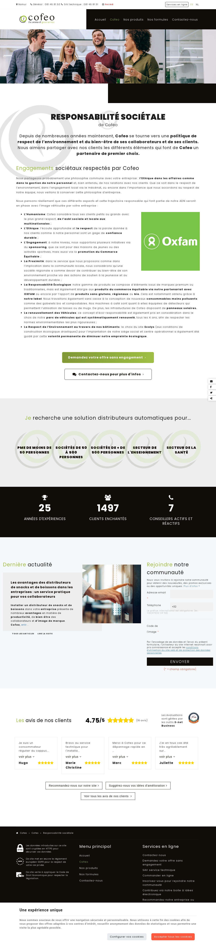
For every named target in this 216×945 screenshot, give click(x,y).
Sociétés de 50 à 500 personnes (71, 452)
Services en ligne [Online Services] (176, 4)
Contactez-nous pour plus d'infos (108, 374)
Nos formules (157, 20)
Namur (21, 4)
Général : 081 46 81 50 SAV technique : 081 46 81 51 (64, 4)
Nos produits (133, 20)
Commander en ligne (158, 875)
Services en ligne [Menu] (161, 846)
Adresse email (156, 595)
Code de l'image (153, 628)
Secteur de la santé (181, 450)
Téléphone (154, 605)
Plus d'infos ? (192, 586)
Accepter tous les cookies (173, 937)
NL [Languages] (197, 4)
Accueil (100, 20)
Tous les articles (23, 633)
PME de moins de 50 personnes (34, 450)
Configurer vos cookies (127, 937)
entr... (25, 624)
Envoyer (180, 661)
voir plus (26, 757)
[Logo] (37, 18)
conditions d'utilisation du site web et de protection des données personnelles (178, 650)
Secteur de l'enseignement (145, 450)
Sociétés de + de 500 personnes (108, 450)
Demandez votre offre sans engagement (107, 357)
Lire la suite (45, 633)
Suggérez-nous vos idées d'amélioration (137, 785)
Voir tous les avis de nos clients (106, 796)
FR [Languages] (191, 4)
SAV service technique (159, 870)
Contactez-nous (185, 20)
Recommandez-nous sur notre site (73, 785)
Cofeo (115, 20)
